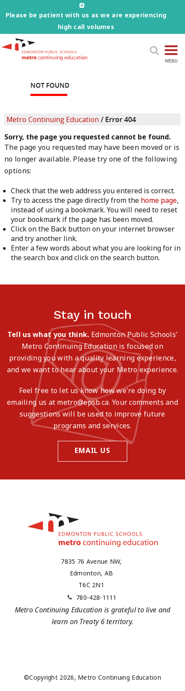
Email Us (92, 450)
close (81, 5)
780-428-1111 (96, 597)
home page (159, 200)
